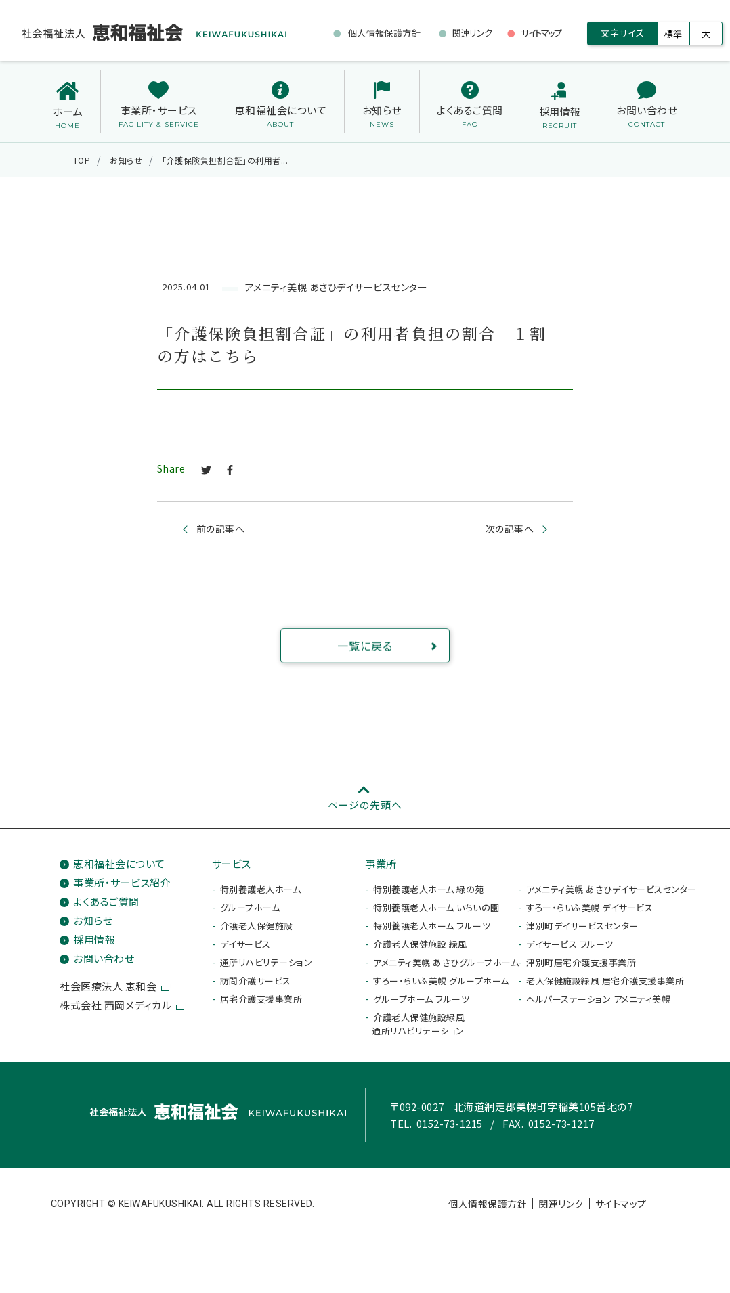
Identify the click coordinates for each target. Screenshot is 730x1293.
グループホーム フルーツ (421, 998)
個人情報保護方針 (487, 1203)
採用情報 (94, 939)
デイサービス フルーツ (570, 944)
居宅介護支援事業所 (261, 998)
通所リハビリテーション (266, 962)
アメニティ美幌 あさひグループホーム (446, 962)
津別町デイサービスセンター (582, 925)
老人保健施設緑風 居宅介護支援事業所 (605, 980)
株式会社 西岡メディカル (115, 1005)
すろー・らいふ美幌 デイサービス (589, 907)
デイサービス (245, 944)
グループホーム (250, 907)
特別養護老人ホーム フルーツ (431, 925)
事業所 (381, 863)
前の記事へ (220, 529)
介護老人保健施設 (256, 925)
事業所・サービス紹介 (122, 882)
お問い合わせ (103, 958)
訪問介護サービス (255, 980)
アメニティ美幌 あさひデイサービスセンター (336, 287)
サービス (231, 863)
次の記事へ (510, 529)
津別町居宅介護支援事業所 (581, 962)
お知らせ (92, 920)
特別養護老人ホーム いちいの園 (436, 907)
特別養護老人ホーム (260, 889)
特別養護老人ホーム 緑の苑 (428, 889)
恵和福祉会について (119, 863)
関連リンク (561, 1203)
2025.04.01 (186, 287)
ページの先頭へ (365, 804)
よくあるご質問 (106, 901)
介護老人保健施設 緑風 (420, 944)
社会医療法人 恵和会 (108, 986)
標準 (673, 33)
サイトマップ (621, 1203)
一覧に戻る (386, 663)
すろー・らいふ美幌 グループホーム (441, 980)
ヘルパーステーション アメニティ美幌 (598, 998)
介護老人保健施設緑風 (418, 1024)
